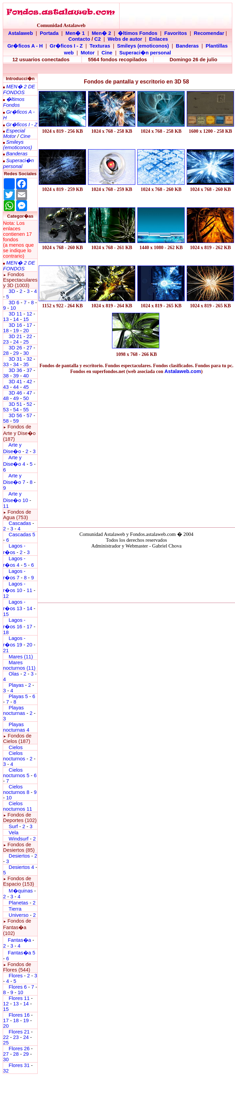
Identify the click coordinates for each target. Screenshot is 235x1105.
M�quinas (21, 891)
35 (26, 364)
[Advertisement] (64, 449)
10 (13, 308)
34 (15, 364)
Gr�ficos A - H (25, 46)
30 (26, 353)
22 (29, 336)
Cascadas (20, 523)
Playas (16, 685)
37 (29, 370)
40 (26, 375)
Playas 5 (18, 696)
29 (15, 353)
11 (29, 590)
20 (26, 330)
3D (12, 291)
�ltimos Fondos (137, 33)
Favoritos (175, 33)
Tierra (15, 909)
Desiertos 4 (22, 867)
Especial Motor (14, 133)
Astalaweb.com (182, 371)
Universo (18, 915)
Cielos (16, 747)
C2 (97, 39)
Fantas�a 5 (21, 952)
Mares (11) (21, 656)
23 (6, 342)
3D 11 (15, 314)
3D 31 (15, 359)
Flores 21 (19, 1032)
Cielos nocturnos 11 (17, 806)
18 (6, 330)
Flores (16, 975)
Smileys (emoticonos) (143, 46)
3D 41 (15, 381)
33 (6, 364)
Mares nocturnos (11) (19, 665)
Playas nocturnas (14, 710)
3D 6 (15, 302)
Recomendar (209, 33)
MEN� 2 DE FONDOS (19, 89)
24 (15, 342)
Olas (14, 674)
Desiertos (19, 856)
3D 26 (15, 347)
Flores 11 (19, 998)
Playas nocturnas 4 (16, 727)
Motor (88, 52)
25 (26, 342)
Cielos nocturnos (14, 755)
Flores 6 (18, 987)
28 (6, 353)
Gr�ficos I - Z (66, 46)
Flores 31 (19, 1065)
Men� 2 (101, 33)
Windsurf (18, 838)
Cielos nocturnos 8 (17, 789)
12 (29, 314)
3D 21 (15, 336)
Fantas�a (19, 940)
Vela (13, 832)
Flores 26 (19, 1048)
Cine (106, 52)
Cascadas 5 (22, 534)
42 (29, 381)
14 (15, 319)
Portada (49, 33)
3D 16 (15, 325)
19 (15, 330)
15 (26, 319)
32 (29, 359)
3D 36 (15, 370)
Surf (13, 826)
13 (6, 319)
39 (15, 375)
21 (6, 650)
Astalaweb (20, 33)
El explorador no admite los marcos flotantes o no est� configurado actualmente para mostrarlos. (136, 574)
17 (29, 325)
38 (6, 375)
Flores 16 (19, 1015)
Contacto (79, 39)
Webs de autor (125, 39)
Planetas (18, 902)
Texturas (100, 46)
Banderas (187, 46)
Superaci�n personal (145, 52)
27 (29, 347)
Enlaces (158, 39)
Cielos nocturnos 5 (16, 772)
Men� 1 (75, 33)
